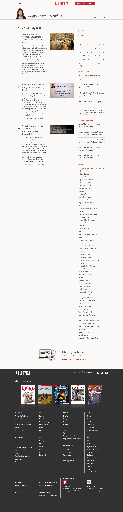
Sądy (17, 462)
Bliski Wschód (44, 425)
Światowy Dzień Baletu (86, 301)
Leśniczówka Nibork (47, 505)
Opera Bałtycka (84, 255)
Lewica (17, 453)
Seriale (65, 425)
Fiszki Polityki (91, 486)
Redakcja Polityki (20, 479)
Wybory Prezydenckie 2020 (24, 448)
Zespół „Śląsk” (83, 335)
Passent (89, 416)
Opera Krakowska (84, 258)
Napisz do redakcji (21, 486)
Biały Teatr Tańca (84, 186)
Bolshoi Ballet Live (84, 189)
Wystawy (81, 330)
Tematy (89, 466)
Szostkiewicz (91, 422)
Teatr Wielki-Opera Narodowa (88, 321)
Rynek (41, 437)
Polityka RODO (43, 489)
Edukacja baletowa (85, 200)
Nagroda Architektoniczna (72, 439)
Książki (65, 416)
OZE (40, 450)
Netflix (80, 243)
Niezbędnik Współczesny (23, 425)
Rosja (41, 428)
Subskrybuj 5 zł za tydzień (72, 360)
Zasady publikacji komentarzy (48, 482)
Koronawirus (19, 437)
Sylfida (80, 304)
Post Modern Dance (85, 275)
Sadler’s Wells (83, 289)
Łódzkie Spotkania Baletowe (88, 338)
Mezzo (80, 232)
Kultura (65, 412)
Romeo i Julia (83, 281)
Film (64, 422)
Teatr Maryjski (83, 310)
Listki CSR (42, 455)
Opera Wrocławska (85, 269)
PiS (16, 451)
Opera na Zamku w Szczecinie (89, 261)
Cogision (62, 505)
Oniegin (81, 252)
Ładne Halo (67, 505)
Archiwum (90, 461)
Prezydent (18, 459)
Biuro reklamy (19, 482)
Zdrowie (66, 450)
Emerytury (43, 441)
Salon (17, 428)
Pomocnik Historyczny (23, 419)
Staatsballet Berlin (85, 292)
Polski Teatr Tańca (84, 272)
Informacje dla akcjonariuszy (48, 496)
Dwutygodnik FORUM (20, 505)
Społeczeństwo (92, 447)
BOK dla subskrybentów (22, 489)
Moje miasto (91, 452)
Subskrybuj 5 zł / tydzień (85, 3)
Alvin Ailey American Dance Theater (91, 169)
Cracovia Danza (83, 194)
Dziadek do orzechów (86, 197)
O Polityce (18, 492)
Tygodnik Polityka (21, 416)
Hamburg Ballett (84, 217)
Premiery (81, 278)
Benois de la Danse (85, 183)
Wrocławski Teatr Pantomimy (88, 327)
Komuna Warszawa (85, 223)
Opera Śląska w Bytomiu (87, 266)
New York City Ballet (85, 246)
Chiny (41, 430)
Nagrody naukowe (69, 461)
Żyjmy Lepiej (19, 430)
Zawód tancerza (84, 333)
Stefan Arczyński (84, 295)
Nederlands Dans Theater (87, 240)
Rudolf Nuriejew (84, 286)
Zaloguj (100, 3)
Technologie (67, 455)
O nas (89, 469)
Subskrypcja (88, 373)
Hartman (90, 419)
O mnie (103, 17)
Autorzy (90, 464)
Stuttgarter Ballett (84, 298)
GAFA (41, 452)
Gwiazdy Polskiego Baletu (87, 215)
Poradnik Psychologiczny (23, 422)
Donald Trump (44, 422)
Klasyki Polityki (92, 450)
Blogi (89, 412)
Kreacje (81, 226)
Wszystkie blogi (92, 430)
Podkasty (90, 455)
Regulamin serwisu (45, 479)
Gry (64, 433)
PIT (40, 444)
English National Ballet (86, 203)
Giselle (80, 212)
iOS (64, 486)
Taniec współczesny (85, 307)
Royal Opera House (85, 284)
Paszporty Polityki (69, 436)
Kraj (16, 444)
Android (68, 486)
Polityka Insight (34, 505)
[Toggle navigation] (20, 3)
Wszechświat (67, 452)
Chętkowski (91, 428)
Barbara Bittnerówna (85, 177)
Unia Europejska (44, 419)
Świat (41, 412)
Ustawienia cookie (44, 492)
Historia (90, 441)
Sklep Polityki (92, 472)
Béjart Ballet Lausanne (86, 180)
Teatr (65, 430)
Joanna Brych (41, 77)
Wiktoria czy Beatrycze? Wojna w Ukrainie (89, 125)
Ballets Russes (83, 174)
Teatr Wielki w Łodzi (85, 318)
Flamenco (81, 206)
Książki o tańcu (83, 229)
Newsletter (76, 373)
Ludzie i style (91, 444)
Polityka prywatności (46, 486)
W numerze (18, 412)
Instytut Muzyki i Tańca (86, 220)
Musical (81, 238)
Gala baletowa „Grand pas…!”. (88, 209)
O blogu (94, 17)
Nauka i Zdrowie (68, 446)
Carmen (81, 192)
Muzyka (66, 419)
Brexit (41, 416)
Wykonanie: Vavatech (77, 505)
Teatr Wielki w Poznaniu (86, 315)
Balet (80, 171)
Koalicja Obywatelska (22, 456)
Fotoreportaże (92, 458)
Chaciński (90, 425)
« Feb (80, 66)
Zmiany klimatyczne (70, 458)
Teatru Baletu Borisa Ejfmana (88, 324)
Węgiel (41, 447)
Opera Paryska (83, 263)
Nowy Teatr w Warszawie (87, 249)
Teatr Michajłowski (85, 312)
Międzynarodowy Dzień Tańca (89, 235)
